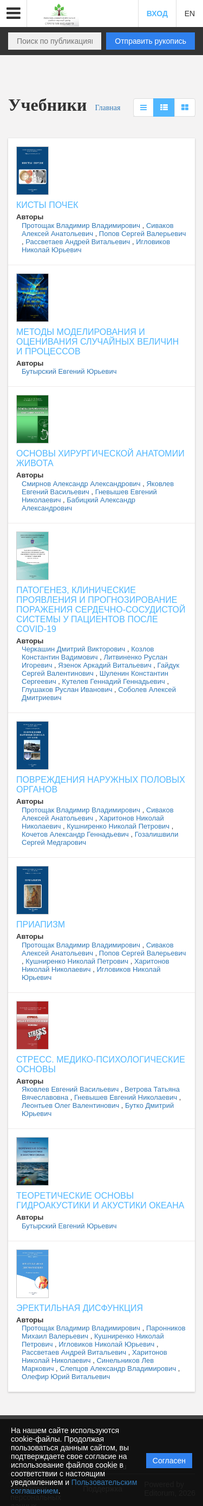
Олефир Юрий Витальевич (66, 1377)
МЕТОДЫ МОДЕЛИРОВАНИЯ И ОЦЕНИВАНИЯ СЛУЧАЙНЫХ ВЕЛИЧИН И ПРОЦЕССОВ (97, 341)
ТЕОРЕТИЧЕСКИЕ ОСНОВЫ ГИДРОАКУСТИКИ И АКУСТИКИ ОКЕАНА (100, 1200)
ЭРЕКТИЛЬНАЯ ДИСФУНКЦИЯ (79, 1308)
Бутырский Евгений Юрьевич (69, 371)
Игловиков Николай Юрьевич (107, 1344)
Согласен (169, 1460)
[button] (13, 13)
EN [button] (190, 13)
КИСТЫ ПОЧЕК (47, 205)
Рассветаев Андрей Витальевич (78, 242)
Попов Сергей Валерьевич (142, 234)
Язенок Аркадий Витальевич (105, 665)
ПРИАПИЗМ (40, 924)
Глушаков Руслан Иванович (68, 689)
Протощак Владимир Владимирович (82, 225)
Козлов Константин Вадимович (88, 653)
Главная (107, 108)
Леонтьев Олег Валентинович (71, 1105)
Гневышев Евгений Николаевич (126, 1097)
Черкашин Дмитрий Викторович (74, 649)
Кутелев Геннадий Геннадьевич (114, 681)
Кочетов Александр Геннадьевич (76, 834)
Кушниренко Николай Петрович (119, 826)
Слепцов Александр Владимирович (119, 1368)
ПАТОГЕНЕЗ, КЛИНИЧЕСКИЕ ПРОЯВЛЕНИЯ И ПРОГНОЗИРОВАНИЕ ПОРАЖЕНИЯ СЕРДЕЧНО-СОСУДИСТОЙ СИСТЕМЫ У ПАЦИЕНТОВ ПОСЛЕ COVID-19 (101, 610)
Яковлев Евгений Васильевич (71, 1089)
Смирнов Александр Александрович (82, 484)
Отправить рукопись (150, 41)
